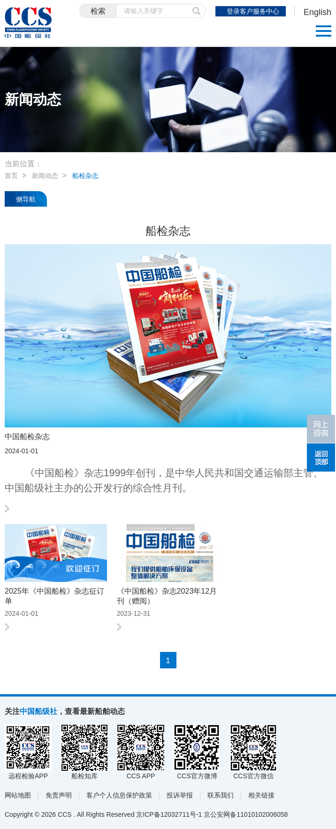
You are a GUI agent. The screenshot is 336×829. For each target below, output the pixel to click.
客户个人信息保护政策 (119, 795)
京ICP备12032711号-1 (169, 814)
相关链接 (261, 795)
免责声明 (59, 795)
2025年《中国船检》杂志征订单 (54, 596)
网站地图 (18, 795)
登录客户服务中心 (253, 11)
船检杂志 (85, 175)
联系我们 (220, 795)
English (317, 12)
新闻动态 (45, 175)
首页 (11, 175)
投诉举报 (180, 795)
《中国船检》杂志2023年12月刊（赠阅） (167, 596)
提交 (196, 11)
